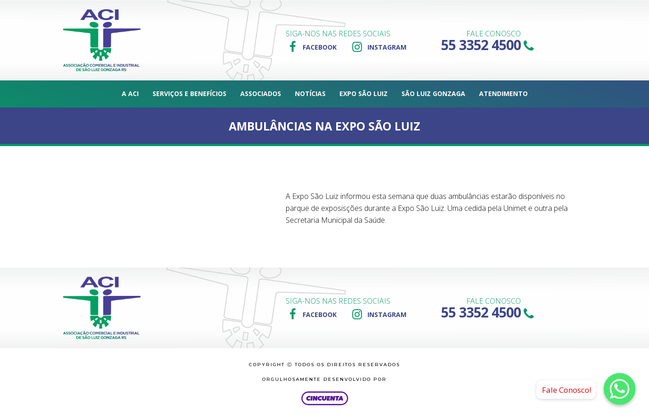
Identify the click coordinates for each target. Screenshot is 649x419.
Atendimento (503, 93)
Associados (260, 93)
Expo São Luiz (363, 93)
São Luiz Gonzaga (433, 93)
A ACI (130, 93)
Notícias (310, 93)
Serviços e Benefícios (189, 93)
